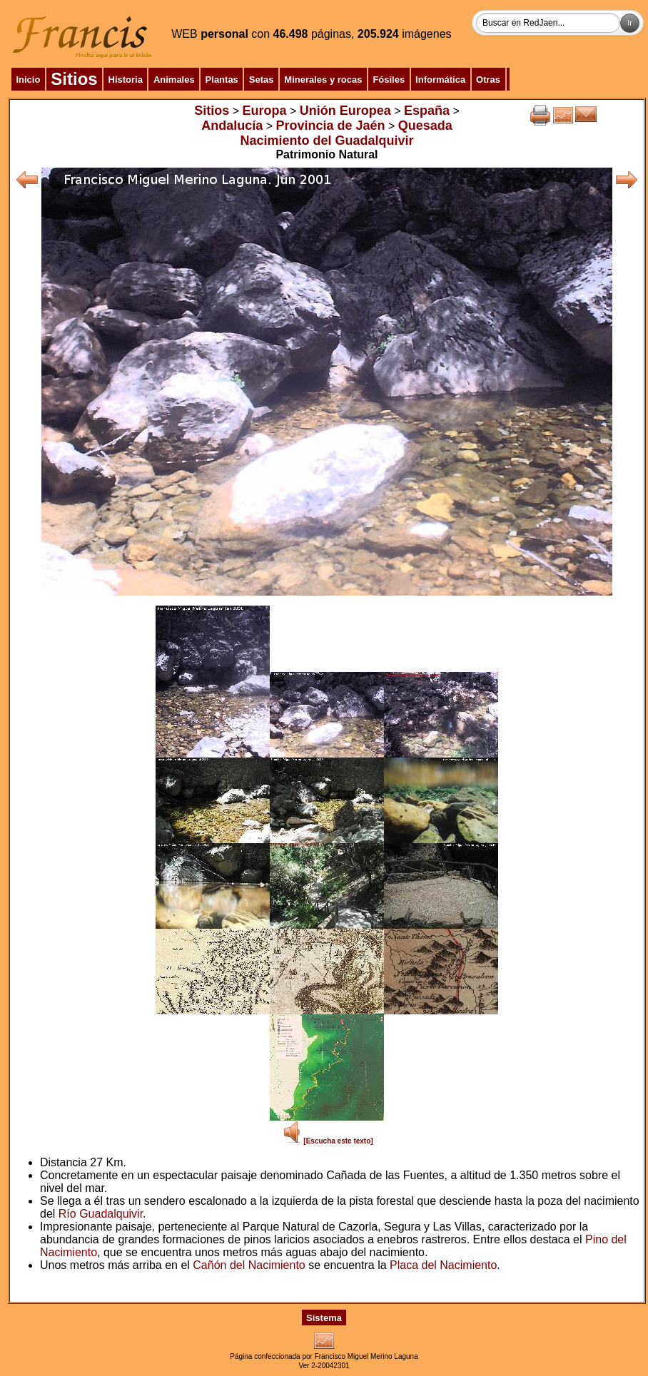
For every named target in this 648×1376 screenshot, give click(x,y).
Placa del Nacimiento (443, 1265)
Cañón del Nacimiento (249, 1265)
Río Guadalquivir (101, 1214)
